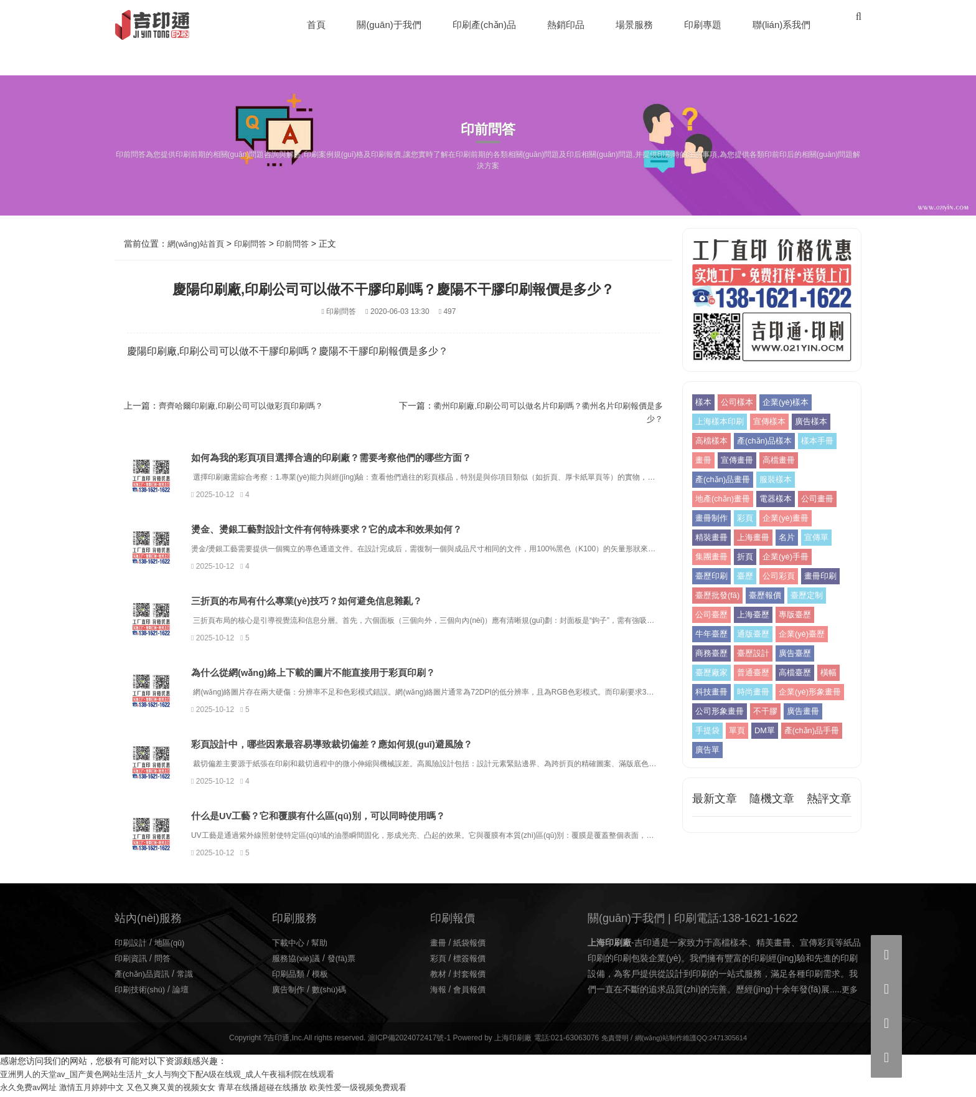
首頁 (317, 24)
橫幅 (748, 692)
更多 (850, 992)
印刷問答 (256, 244)
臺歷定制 (712, 615)
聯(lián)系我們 (782, 24)
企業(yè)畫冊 (791, 518)
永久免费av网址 (31, 1090)
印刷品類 (289, 977)
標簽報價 (471, 961)
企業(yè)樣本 (791, 402)
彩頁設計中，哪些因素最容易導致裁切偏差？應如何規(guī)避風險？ (373, 746)
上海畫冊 (756, 538)
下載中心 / (293, 945)
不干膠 (770, 731)
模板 (323, 977)
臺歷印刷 (712, 576)
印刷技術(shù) (142, 992)
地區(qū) (173, 945)
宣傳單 (823, 538)
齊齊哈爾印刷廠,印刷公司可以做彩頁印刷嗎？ (247, 406)
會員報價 (471, 992)
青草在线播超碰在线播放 (282, 1090)
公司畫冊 (826, 499)
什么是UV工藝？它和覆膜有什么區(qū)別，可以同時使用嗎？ (359, 819)
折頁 (748, 557)
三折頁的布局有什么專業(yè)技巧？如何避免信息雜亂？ (346, 602)
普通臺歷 (801, 673)
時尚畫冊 (712, 711)
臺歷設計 (816, 653)
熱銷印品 (566, 24)
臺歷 (748, 576)
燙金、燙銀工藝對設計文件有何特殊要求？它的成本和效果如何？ (367, 530)
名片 (792, 538)
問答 (165, 961)
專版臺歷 (712, 634)
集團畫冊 (712, 557)
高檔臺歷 (712, 692)
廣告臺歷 (712, 673)
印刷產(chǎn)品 (485, 24)
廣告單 (777, 769)
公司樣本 (739, 402)
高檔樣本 (712, 441)
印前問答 (301, 244)
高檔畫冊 (783, 460)
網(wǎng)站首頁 (198, 244)
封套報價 (471, 977)
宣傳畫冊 (739, 460)
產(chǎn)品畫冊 (725, 480)
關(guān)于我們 (390, 24)
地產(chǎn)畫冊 (725, 499)
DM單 (769, 750)
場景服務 (635, 24)
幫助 (323, 945)
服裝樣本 (781, 480)
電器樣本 (781, 499)
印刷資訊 (132, 961)
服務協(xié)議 (298, 961)
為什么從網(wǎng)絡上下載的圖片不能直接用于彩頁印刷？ (354, 674)
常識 (190, 977)
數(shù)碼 (333, 992)
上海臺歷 (801, 615)
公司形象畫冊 (721, 731)
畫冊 (704, 460)
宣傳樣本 (774, 422)
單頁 (739, 750)
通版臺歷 (801, 634)
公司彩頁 (783, 576)
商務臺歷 (771, 653)
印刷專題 (703, 24)
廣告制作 (289, 992)
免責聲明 (609, 1041)
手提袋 (708, 750)
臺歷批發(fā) (763, 596)
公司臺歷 (756, 615)
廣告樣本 (818, 422)
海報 (439, 992)
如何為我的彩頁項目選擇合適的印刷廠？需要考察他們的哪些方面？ (372, 458)
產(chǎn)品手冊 (725, 769)
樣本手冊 (826, 441)
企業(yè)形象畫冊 (773, 711)
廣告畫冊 (809, 731)
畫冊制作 (712, 518)
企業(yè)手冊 (791, 557)
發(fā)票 (346, 961)
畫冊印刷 (712, 596)
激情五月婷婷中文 (99, 1090)
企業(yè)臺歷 (720, 653)
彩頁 (748, 518)
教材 (439, 977)
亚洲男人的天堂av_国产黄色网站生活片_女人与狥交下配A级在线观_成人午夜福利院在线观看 (180, 1077)
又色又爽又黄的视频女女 (184, 1090)
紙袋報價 (471, 945)
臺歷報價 (814, 596)
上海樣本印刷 (721, 422)
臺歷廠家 (756, 673)
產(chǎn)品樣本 (769, 441)
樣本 (704, 402)
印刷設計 (132, 945)
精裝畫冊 (712, 538)
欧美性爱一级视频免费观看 (384, 1090)
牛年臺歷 (756, 634)
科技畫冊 (783, 692)
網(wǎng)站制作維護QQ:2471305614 (692, 1041)
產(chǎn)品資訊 (144, 977)
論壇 (185, 992)
